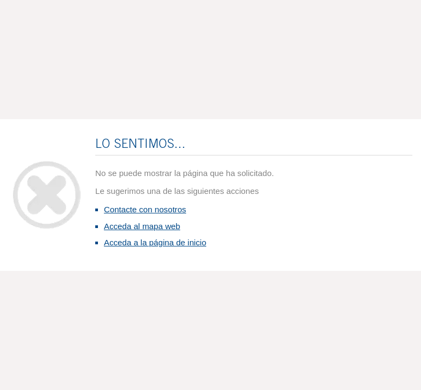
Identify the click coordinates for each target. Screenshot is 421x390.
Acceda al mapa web (142, 226)
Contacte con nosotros (145, 209)
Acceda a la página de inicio (155, 242)
